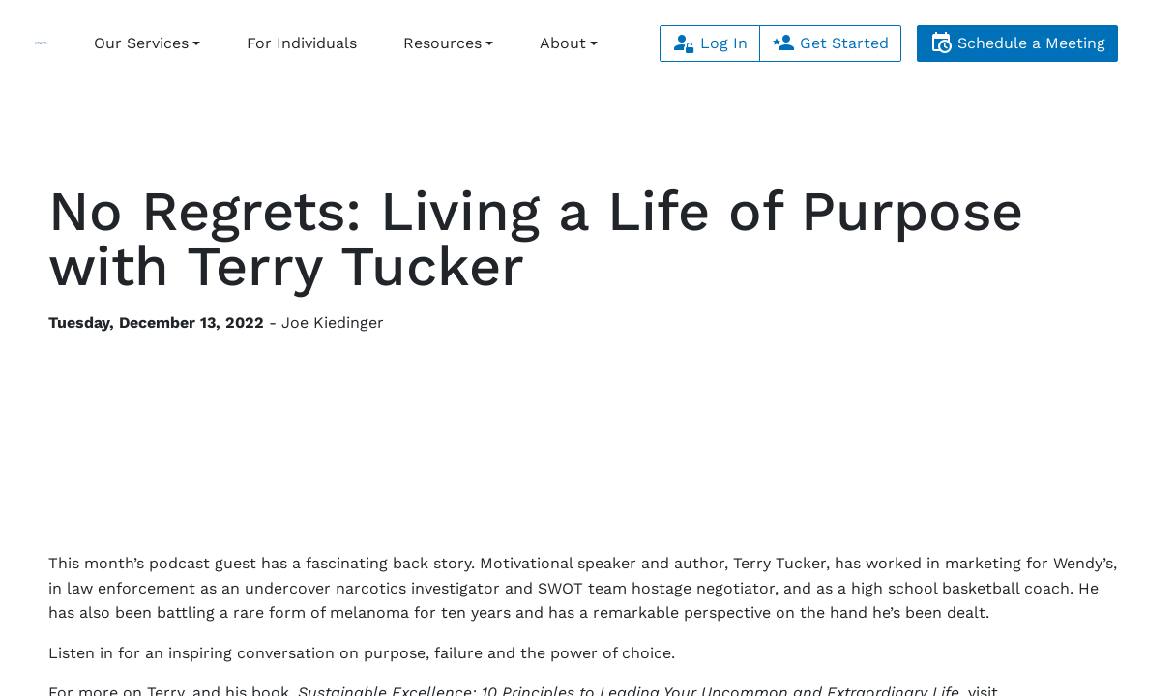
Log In (710, 43)
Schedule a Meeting (1017, 43)
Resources (442, 43)
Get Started (830, 43)
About (563, 43)
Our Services (141, 43)
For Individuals (302, 43)
